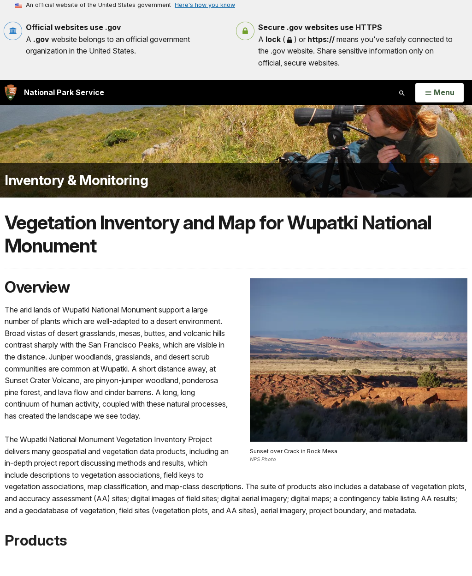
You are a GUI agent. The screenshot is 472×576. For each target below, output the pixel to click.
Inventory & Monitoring (76, 180)
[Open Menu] (439, 92)
